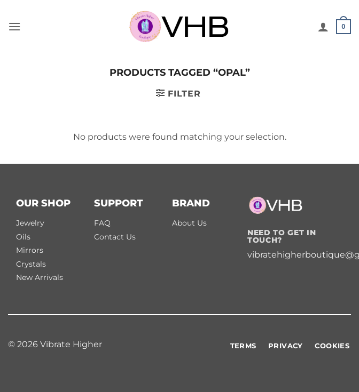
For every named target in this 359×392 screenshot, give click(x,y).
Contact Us (115, 237)
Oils (23, 237)
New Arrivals (39, 277)
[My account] (323, 26)
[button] (14, 26)
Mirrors (29, 250)
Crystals (31, 264)
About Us (189, 223)
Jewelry (30, 223)
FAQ (102, 223)
